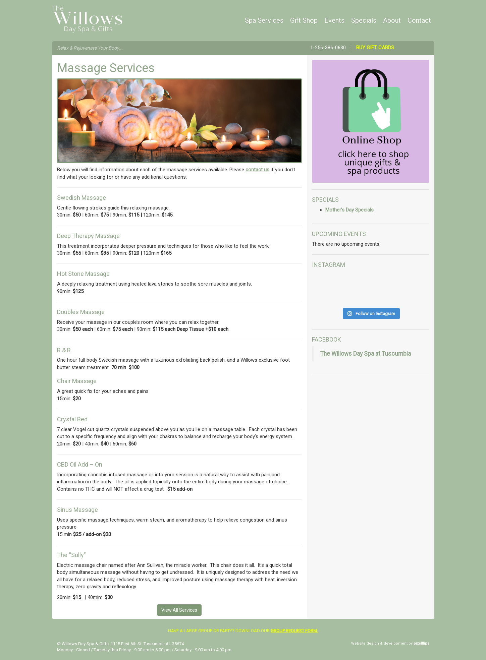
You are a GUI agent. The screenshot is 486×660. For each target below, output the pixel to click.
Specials (363, 20)
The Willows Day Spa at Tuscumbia (365, 353)
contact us (257, 170)
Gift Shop (304, 20)
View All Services (179, 610)
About (392, 20)
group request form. (294, 630)
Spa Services (264, 20)
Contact (419, 20)
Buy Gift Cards (375, 48)
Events (334, 20)
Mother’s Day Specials (349, 210)
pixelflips (421, 643)
